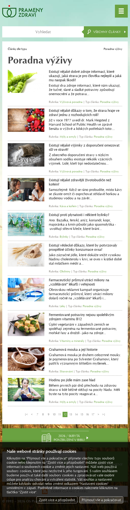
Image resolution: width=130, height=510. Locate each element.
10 (54, 414)
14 (76, 414)
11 (59, 414)
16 (87, 414)
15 (81, 414)
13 (70, 414)
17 (92, 414)
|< (26, 414)
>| (103, 414)
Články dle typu (17, 49)
